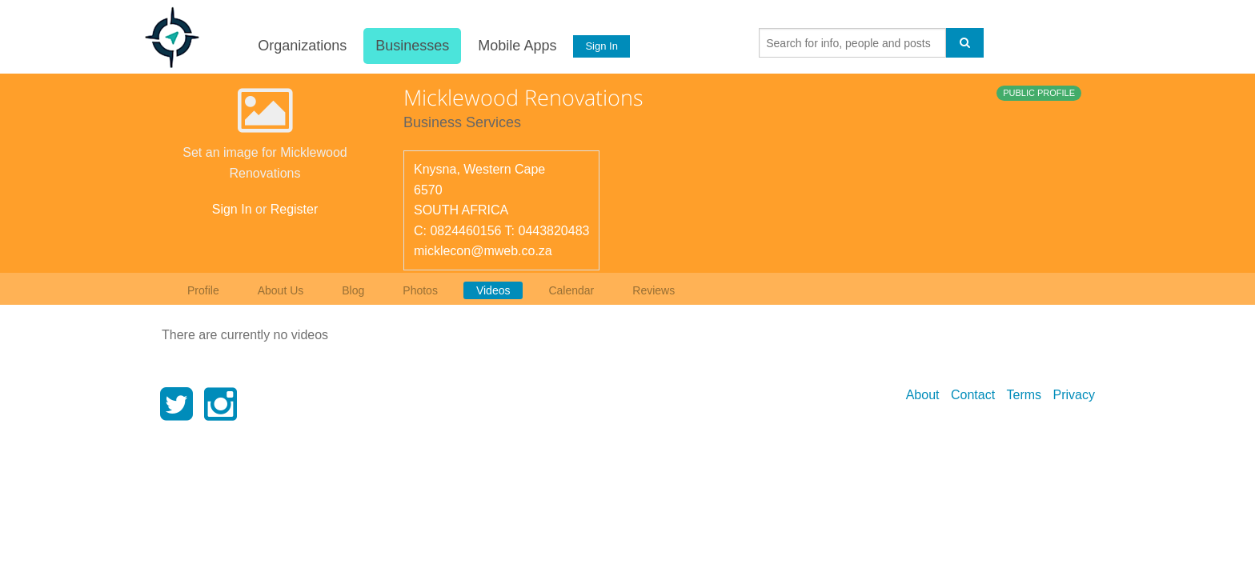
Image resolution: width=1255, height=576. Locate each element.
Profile (203, 290)
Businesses (411, 46)
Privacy (1074, 395)
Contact (973, 395)
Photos (420, 290)
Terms (1024, 395)
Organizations (301, 46)
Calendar (571, 290)
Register (295, 209)
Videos (493, 290)
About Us (281, 290)
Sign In (601, 46)
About (923, 395)
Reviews (653, 290)
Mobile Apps (516, 46)
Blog (353, 290)
